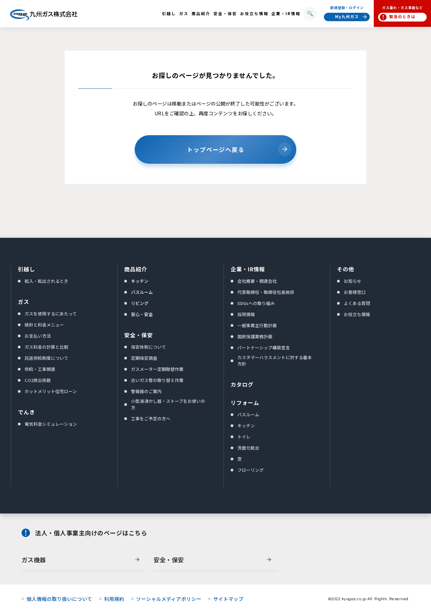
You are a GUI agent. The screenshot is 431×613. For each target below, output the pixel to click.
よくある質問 (357, 303)
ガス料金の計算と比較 (46, 347)
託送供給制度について (46, 358)
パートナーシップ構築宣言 (263, 347)
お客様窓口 (355, 292)
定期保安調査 (144, 358)
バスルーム (142, 292)
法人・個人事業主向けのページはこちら (91, 533)
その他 (345, 269)
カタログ (242, 384)
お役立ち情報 (357, 314)
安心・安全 (142, 314)
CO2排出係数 (38, 380)
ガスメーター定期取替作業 (157, 369)
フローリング (250, 470)
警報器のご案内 (146, 391)
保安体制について (148, 347)
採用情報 (246, 314)
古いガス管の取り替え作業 (157, 380)
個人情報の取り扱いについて (59, 599)
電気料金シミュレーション (51, 424)
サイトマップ (228, 599)
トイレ (244, 436)
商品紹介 (135, 269)
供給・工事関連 (40, 369)
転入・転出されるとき (46, 281)
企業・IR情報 (248, 269)
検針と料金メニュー (44, 324)
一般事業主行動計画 (257, 325)
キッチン (139, 281)
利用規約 (114, 599)
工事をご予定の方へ (150, 418)
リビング (139, 303)
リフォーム (245, 402)
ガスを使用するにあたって (51, 313)
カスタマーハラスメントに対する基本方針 (274, 360)
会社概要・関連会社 (257, 281)
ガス (23, 302)
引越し (26, 269)
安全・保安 (138, 335)
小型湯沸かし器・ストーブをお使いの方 (168, 404)
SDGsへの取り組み (256, 303)
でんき (26, 412)
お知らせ (352, 281)
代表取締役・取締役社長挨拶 (265, 292)
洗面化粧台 (248, 448)
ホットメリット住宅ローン (51, 391)
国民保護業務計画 (254, 336)
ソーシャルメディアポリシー (168, 599)
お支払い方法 (38, 336)
